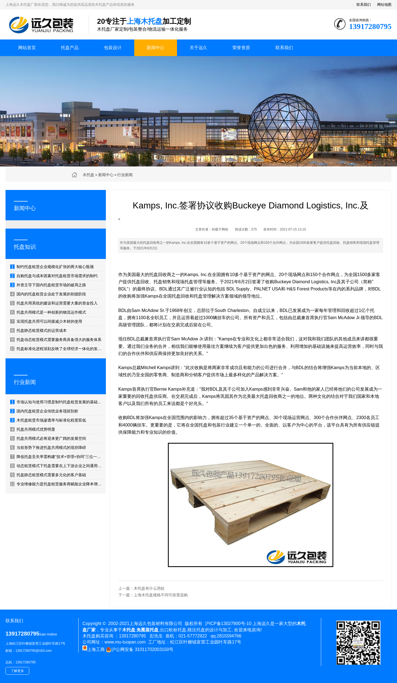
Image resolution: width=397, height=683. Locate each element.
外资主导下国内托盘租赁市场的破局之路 (48, 284)
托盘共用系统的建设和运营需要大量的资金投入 (54, 303)
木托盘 (88, 175)
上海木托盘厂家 (43, 25)
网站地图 (384, 4)
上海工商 (93, 649)
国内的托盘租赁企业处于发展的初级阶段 (48, 294)
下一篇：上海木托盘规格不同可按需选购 (153, 595)
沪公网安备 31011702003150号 (139, 649)
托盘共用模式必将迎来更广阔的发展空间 (48, 438)
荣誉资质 (241, 47)
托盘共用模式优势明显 (32, 429)
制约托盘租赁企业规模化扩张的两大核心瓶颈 (52, 266)
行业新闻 (125, 175)
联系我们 (363, 4)
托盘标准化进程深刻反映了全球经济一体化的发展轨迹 (56, 348)
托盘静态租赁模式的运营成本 (38, 330)
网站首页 (27, 47)
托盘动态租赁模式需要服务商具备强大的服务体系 (55, 339)
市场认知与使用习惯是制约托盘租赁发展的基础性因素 (56, 401)
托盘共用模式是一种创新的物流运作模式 (48, 312)
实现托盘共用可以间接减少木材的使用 (46, 321)
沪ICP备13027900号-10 (228, 623)
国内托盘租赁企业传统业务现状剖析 (44, 411)
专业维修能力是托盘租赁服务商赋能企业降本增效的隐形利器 (56, 483)
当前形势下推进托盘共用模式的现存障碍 (48, 447)
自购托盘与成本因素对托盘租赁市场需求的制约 (54, 275)
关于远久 (198, 47)
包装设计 (113, 47)
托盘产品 (70, 47)
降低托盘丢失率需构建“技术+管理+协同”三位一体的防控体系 (56, 456)
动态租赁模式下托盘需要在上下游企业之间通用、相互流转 (56, 465)
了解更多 (17, 671)
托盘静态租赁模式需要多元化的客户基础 (48, 474)
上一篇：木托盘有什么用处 (141, 588)
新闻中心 (155, 47)
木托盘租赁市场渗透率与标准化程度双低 (48, 420)
